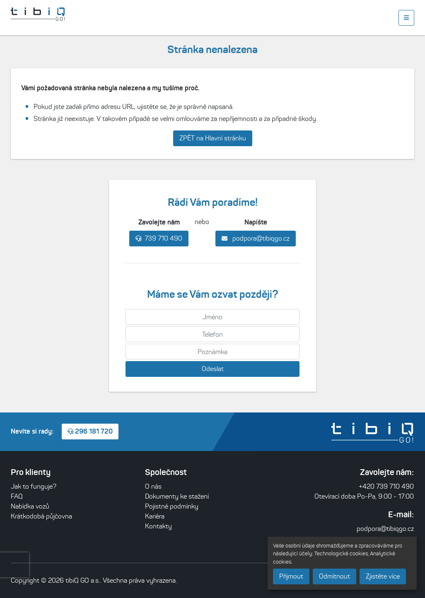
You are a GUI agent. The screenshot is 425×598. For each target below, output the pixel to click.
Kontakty (158, 526)
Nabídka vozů (30, 506)
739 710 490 (158, 238)
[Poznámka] (212, 351)
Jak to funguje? (33, 486)
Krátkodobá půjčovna (41, 516)
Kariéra (154, 516)
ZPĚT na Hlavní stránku (212, 138)
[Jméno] (212, 317)
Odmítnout (334, 576)
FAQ (17, 496)
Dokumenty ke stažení (177, 496)
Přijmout (291, 576)
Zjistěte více (383, 576)
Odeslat (213, 369)
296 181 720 (90, 431)
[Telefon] (212, 334)
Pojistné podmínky (171, 506)
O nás (153, 486)
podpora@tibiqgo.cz (256, 238)
